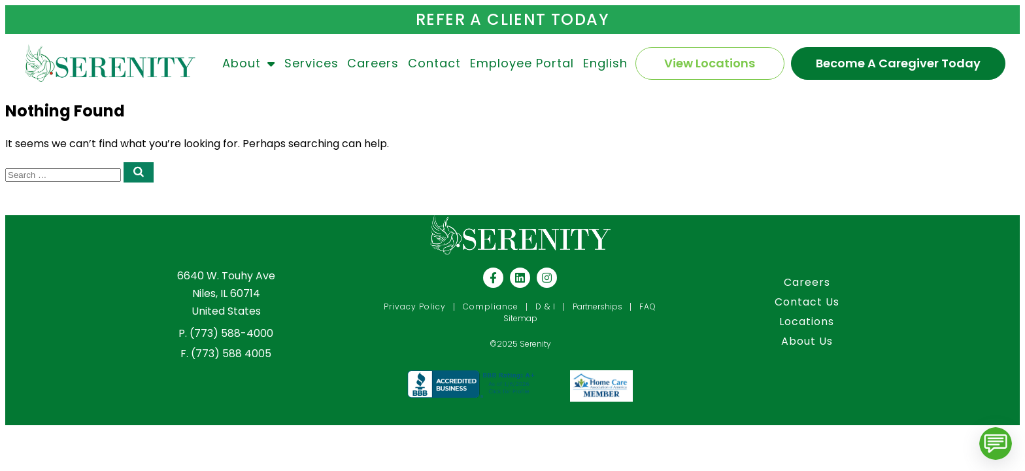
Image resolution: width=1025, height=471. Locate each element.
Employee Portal (522, 63)
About (248, 63)
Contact (434, 63)
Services (311, 63)
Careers (373, 63)
